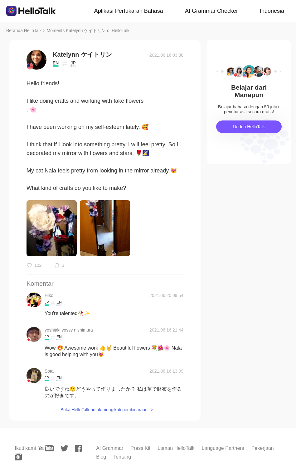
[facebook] (78, 448)
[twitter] (64, 448)
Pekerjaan (262, 448)
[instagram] (18, 457)
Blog (101, 456)
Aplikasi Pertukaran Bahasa (128, 11)
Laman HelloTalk (176, 448)
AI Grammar (109, 448)
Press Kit (140, 448)
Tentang (122, 456)
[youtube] (46, 448)
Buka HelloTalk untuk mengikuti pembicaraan (104, 409)
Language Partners (223, 448)
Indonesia (272, 11)
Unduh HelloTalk (249, 126)
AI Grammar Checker (211, 11)
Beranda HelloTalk (24, 30)
